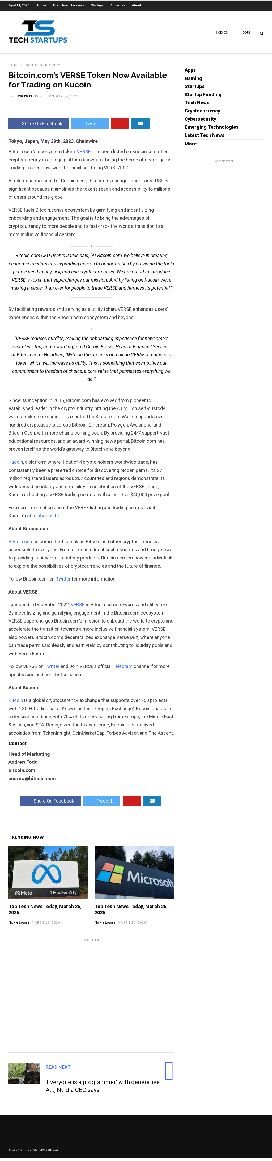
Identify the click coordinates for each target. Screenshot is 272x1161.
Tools (245, 32)
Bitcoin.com (21, 545)
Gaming (193, 82)
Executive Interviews (68, 5)
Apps (190, 73)
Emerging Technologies (212, 130)
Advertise (117, 5)
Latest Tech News (204, 138)
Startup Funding (203, 98)
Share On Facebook (38, 127)
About (136, 5)
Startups (97, 5)
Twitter (63, 582)
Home (41, 5)
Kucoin (15, 465)
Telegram (123, 670)
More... (193, 147)
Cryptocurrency (42, 68)
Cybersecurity (200, 122)
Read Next (58, 1070)
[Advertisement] (91, 998)
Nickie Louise (18, 926)
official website (43, 519)
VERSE (84, 155)
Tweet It (90, 127)
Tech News (197, 106)
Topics (221, 32)
